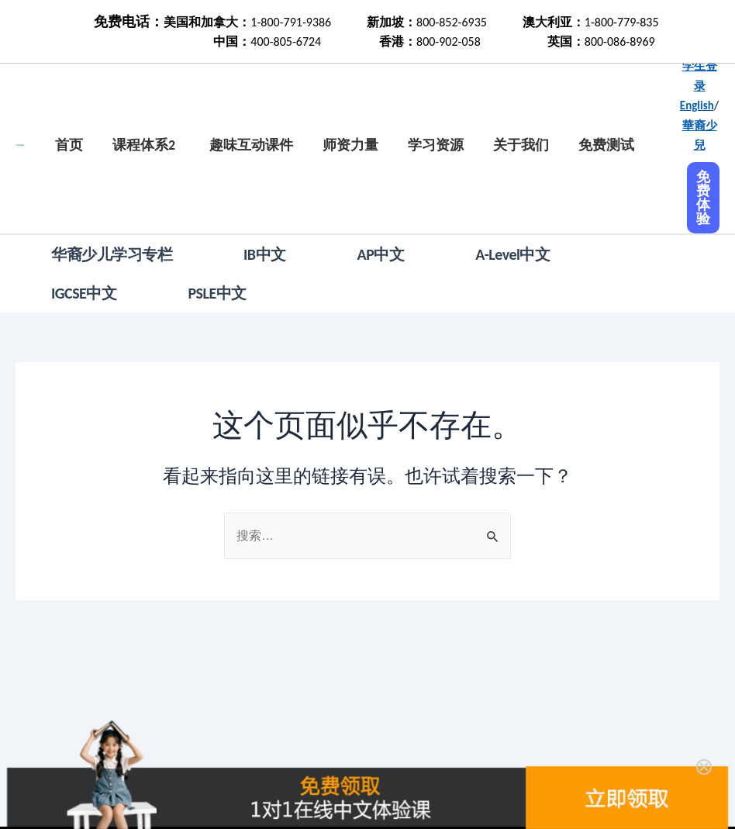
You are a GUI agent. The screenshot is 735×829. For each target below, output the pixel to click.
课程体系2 (143, 145)
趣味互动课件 (251, 145)
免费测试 (606, 145)
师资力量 (350, 145)
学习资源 (436, 145)
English (697, 105)
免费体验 (703, 197)
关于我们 (521, 145)
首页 (69, 145)
